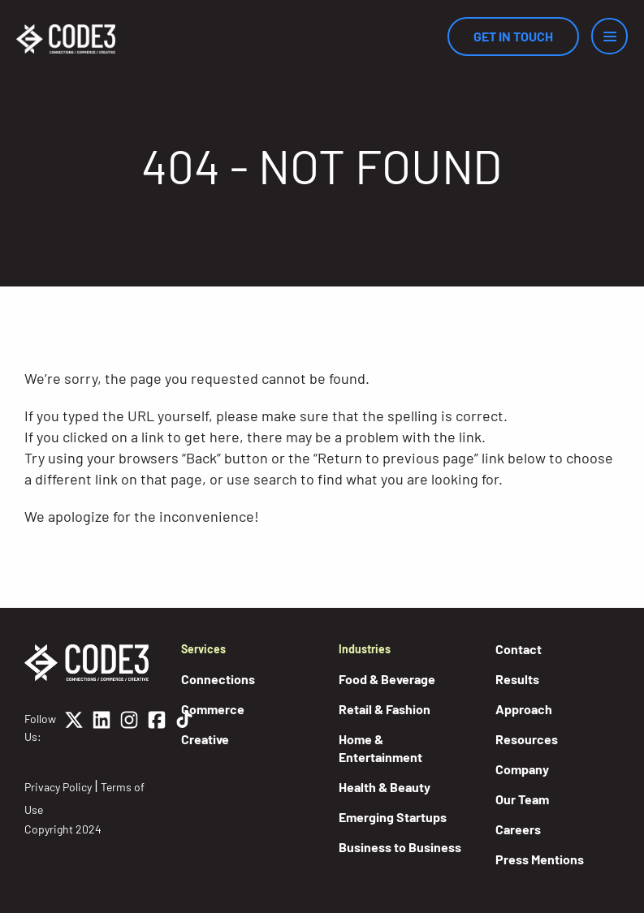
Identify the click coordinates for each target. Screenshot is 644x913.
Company (522, 769)
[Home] (65, 39)
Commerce (212, 709)
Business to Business (400, 847)
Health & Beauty (384, 787)
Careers (518, 829)
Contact (518, 649)
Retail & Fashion (384, 709)
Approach (523, 709)
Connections (218, 679)
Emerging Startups (393, 817)
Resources (526, 739)
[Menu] (609, 36)
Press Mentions (539, 859)
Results (517, 679)
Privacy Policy (58, 787)
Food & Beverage (387, 679)
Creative (205, 739)
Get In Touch (513, 36)
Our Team (522, 799)
